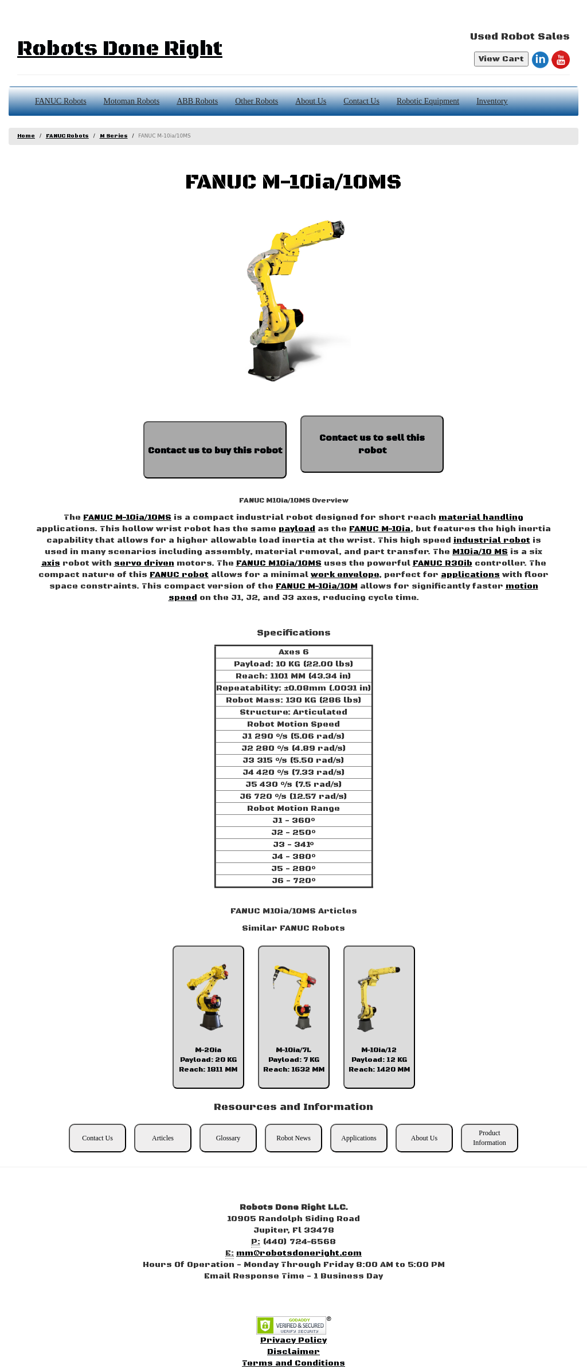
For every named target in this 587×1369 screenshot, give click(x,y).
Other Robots (256, 101)
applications (470, 575)
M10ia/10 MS (480, 552)
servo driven (144, 563)
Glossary (228, 1138)
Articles (163, 1138)
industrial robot (491, 540)
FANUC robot (179, 575)
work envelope (345, 575)
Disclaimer (293, 1352)
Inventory (491, 101)
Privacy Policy (293, 1340)
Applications (358, 1138)
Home (26, 136)
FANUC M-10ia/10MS (127, 517)
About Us (310, 101)
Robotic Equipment (428, 101)
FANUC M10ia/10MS (279, 563)
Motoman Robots (132, 101)
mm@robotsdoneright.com (299, 1253)
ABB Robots (197, 101)
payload (297, 529)
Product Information (489, 1138)
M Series (114, 136)
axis (50, 563)
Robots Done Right (119, 49)
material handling (481, 517)
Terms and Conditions (293, 1363)
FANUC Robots (61, 101)
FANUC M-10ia (379, 529)
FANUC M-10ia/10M (317, 586)
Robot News (293, 1138)
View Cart (501, 59)
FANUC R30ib (442, 563)
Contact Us (361, 101)
